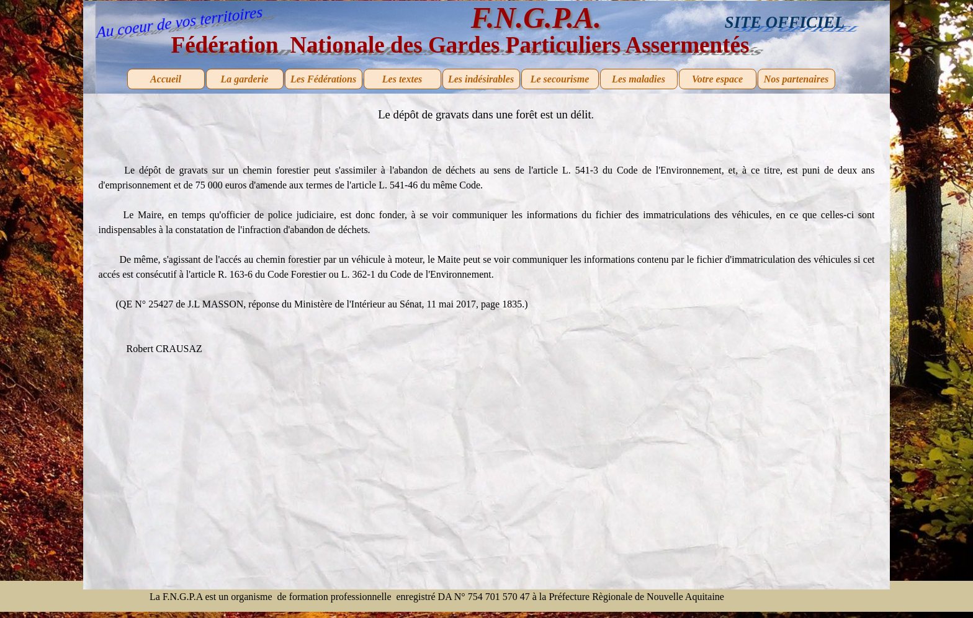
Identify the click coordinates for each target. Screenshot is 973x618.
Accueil (165, 79)
